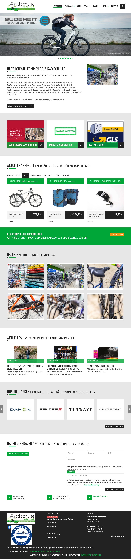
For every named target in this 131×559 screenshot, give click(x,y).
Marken (95, 6)
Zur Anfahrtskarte (117, 536)
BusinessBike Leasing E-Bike (26, 145)
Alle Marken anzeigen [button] (114, 427)
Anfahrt (29, 106)
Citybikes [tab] (48, 175)
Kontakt (114, 6)
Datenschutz (86, 555)
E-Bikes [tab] (57, 175)
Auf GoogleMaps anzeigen (18, 454)
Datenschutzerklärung (91, 485)
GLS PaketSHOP (106, 145)
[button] (10, 35)
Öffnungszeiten (15, 106)
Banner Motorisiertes (66, 145)
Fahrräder (70, 6)
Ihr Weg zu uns (117, 234)
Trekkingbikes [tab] (35, 175)
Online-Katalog (83, 6)
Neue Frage (71, 472)
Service (105, 6)
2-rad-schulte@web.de (100, 496)
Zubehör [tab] (66, 175)
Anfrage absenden (115, 489)
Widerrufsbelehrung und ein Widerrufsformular (44, 551)
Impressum (96, 555)
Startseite (57, 6)
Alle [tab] (25, 175)
